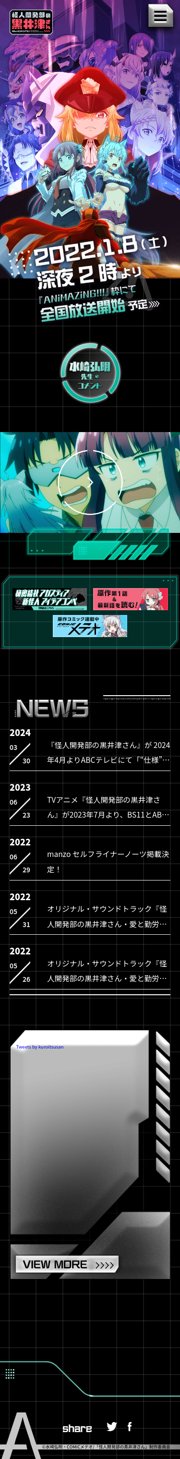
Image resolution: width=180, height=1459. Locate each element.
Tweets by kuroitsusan (39, 1047)
